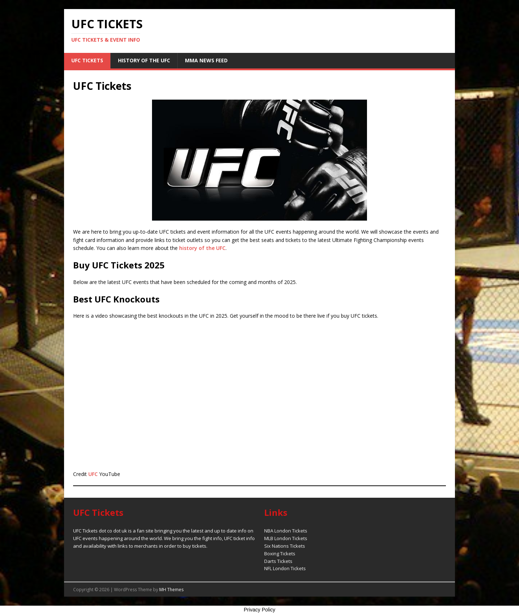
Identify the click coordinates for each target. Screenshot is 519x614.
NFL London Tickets (285, 568)
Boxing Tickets (279, 553)
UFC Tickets (87, 60)
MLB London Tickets (285, 538)
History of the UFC (144, 60)
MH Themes (171, 589)
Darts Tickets (278, 561)
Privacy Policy (259, 610)
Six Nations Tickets (284, 546)
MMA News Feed (206, 60)
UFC (93, 474)
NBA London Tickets (285, 530)
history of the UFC (202, 248)
